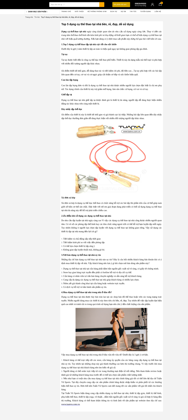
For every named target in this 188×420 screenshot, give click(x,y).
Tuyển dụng (145, 11)
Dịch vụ (113, 11)
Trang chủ (66, 11)
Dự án (123, 11)
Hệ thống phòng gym (97, 11)
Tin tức (133, 11)
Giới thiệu (79, 11)
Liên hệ (158, 11)
